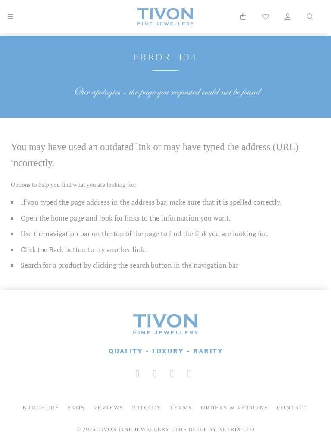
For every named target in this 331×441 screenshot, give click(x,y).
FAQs (76, 408)
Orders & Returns (235, 408)
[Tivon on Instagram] (137, 374)
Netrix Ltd (237, 429)
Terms (181, 408)
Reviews (108, 408)
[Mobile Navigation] (10, 16)
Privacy (147, 408)
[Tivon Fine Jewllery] (165, 335)
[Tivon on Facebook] (154, 374)
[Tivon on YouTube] (172, 374)
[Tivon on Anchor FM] (189, 374)
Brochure (40, 408)
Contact (292, 408)
